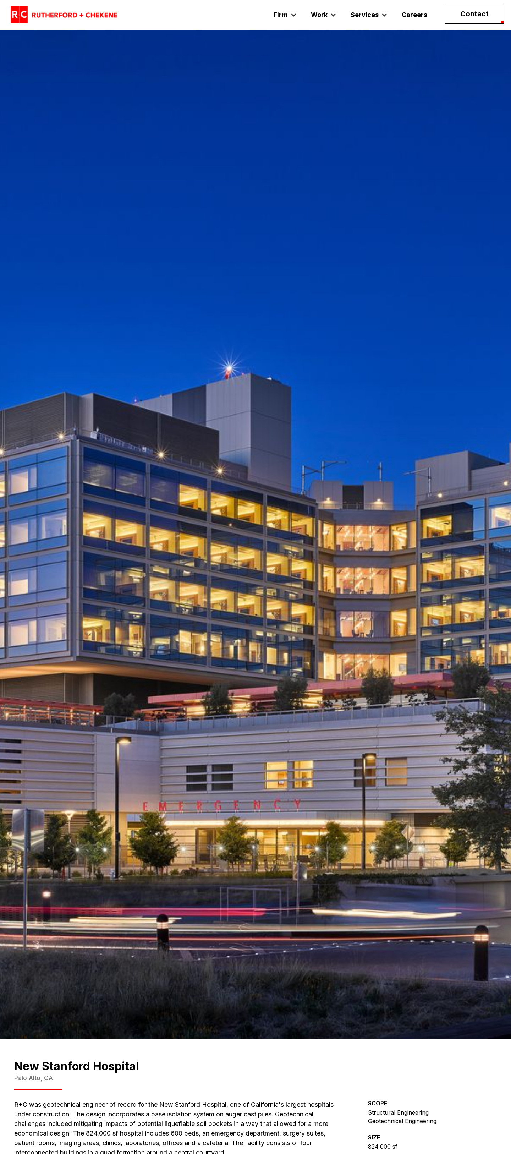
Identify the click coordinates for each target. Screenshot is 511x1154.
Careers (414, 14)
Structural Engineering (398, 1112)
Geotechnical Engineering (402, 1121)
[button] (285, 15)
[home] (64, 15)
